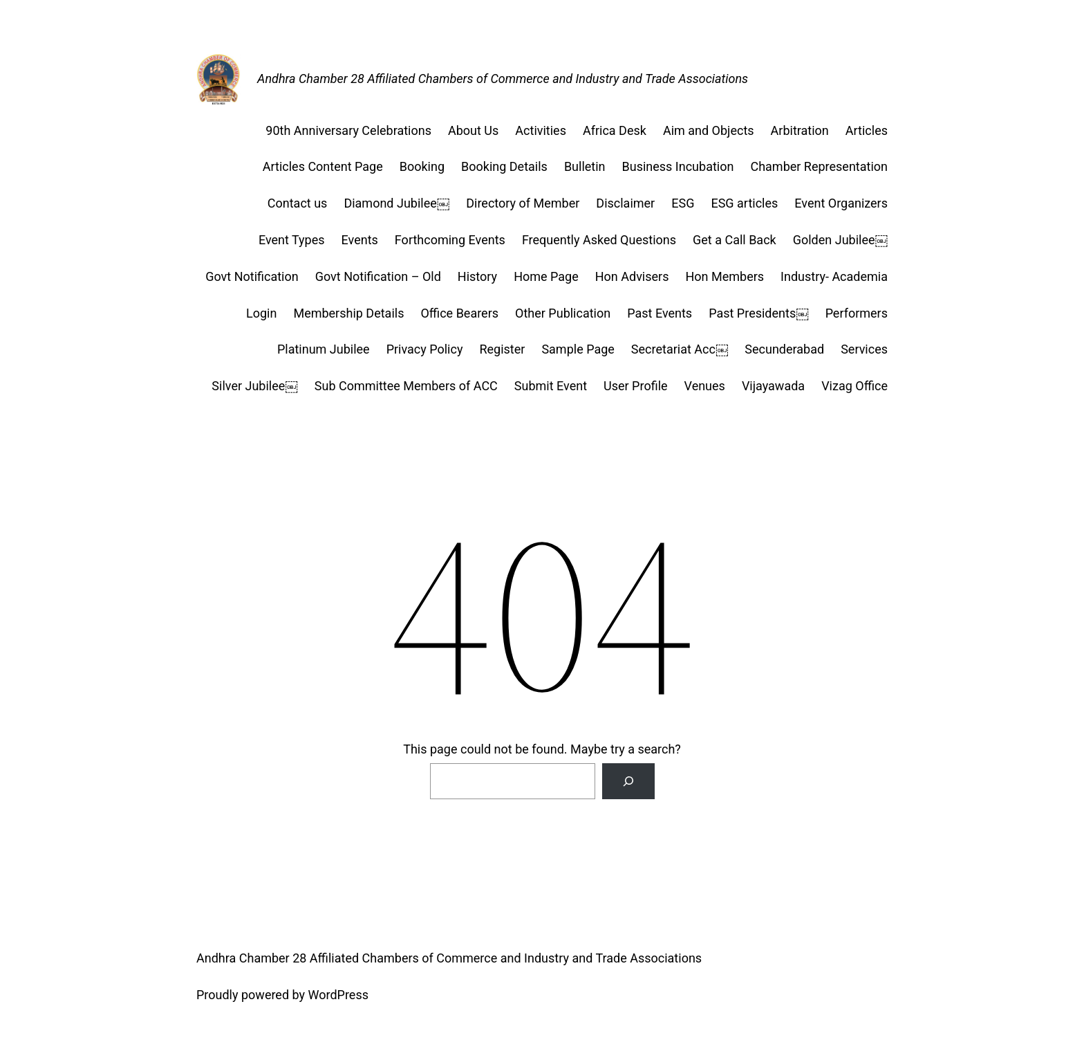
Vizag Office (854, 385)
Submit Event (550, 385)
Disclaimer (625, 203)
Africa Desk (614, 130)
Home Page (546, 276)
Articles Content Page (323, 166)
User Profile (636, 385)
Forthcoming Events (450, 239)
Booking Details (504, 166)
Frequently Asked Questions (599, 239)
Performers (856, 313)
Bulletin (585, 166)
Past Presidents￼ (758, 313)
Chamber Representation (819, 166)
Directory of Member (522, 203)
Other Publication (562, 313)
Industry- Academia (834, 276)
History (477, 276)
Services (864, 349)
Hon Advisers (632, 276)
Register (502, 349)
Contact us (298, 203)
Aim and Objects (708, 130)
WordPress (338, 994)
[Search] (628, 781)
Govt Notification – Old (378, 276)
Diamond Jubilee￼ (396, 203)
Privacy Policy (424, 349)
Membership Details (348, 313)
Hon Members (724, 276)
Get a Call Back (734, 239)
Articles (866, 130)
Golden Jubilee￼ (840, 239)
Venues (704, 385)
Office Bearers (459, 313)
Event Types (292, 239)
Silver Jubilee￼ (254, 385)
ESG (682, 203)
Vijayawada (773, 385)
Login (261, 313)
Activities (540, 130)
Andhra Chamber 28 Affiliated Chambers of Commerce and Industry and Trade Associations (502, 78)
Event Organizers (841, 203)
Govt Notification (252, 276)
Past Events (659, 313)
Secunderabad (784, 349)
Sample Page (577, 349)
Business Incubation (678, 166)
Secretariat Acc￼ (679, 349)
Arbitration (800, 130)
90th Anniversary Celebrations (348, 130)
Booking (422, 166)
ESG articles (744, 203)
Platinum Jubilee (323, 349)
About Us (473, 130)
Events (360, 239)
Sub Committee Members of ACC (406, 385)
